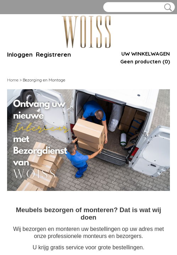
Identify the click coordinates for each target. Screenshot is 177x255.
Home (12, 80)
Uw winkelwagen (145, 53)
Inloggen (20, 54)
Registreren (53, 54)
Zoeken (166, 7)
